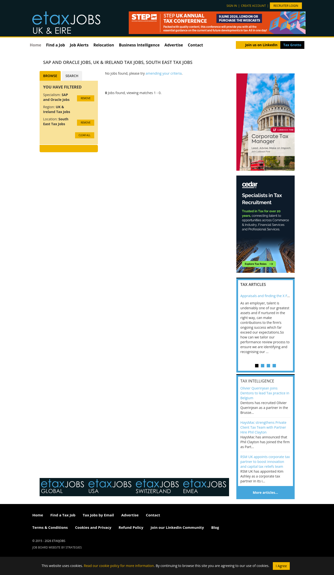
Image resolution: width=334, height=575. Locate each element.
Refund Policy (131, 527)
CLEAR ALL (85, 135)
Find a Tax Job (62, 515)
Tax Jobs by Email (98, 515)
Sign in (231, 6)
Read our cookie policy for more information (119, 565)
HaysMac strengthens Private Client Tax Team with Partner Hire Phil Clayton (263, 427)
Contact (195, 45)
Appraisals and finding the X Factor (267, 295)
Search (71, 75)
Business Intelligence (139, 45)
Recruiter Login (286, 6)
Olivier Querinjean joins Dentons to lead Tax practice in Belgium (264, 393)
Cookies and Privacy (93, 527)
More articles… (265, 492)
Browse (50, 75)
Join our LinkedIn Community (177, 527)
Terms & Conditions (50, 527)
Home (35, 45)
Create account (253, 6)
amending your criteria (163, 73)
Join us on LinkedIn (261, 45)
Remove (85, 98)
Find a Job (55, 45)
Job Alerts (79, 45)
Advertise (173, 45)
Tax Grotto (292, 45)
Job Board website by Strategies (57, 547)
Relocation (103, 45)
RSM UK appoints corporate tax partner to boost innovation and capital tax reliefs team (265, 461)
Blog (215, 527)
